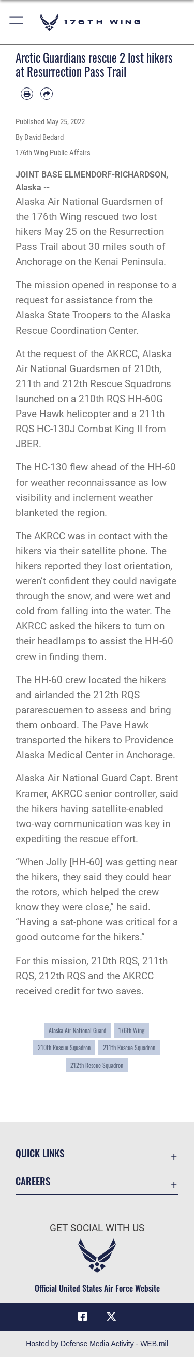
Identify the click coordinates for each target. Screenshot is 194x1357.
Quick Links (40, 1152)
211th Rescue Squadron (129, 1047)
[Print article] (27, 93)
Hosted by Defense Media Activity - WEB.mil (97, 1343)
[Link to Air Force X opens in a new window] (111, 1316)
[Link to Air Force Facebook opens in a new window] (83, 1316)
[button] (17, 22)
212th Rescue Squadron (96, 1065)
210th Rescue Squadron (64, 1047)
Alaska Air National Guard (77, 1030)
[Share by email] (46, 93)
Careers (33, 1180)
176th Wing (131, 1030)
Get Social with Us (97, 1228)
